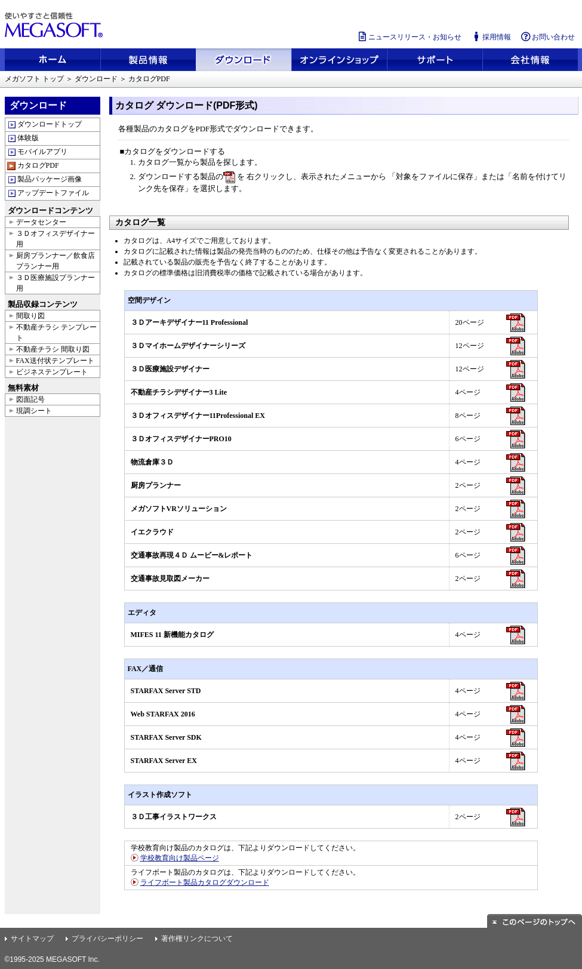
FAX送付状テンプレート (55, 360)
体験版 (28, 138)
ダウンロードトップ (49, 124)
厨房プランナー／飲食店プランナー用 (55, 260)
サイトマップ (32, 938)
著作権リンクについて (197, 938)
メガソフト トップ (34, 79)
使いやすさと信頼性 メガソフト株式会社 (55, 25)
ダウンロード (96, 79)
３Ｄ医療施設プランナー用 (55, 283)
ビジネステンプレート (52, 372)
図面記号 (30, 399)
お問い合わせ (547, 37)
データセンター (41, 222)
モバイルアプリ (42, 151)
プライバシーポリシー (107, 938)
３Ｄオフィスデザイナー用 (55, 238)
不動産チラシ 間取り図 (53, 349)
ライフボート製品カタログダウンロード (204, 882)
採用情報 (490, 37)
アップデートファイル (53, 193)
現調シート (34, 411)
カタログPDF (38, 165)
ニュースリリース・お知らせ (408, 37)
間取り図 (30, 316)
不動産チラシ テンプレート (56, 332)
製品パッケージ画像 (49, 179)
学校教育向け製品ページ (179, 858)
